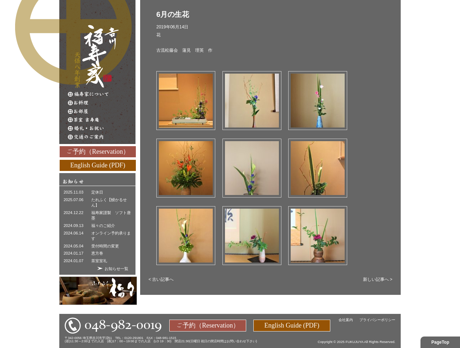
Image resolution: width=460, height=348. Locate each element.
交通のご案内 (101, 137)
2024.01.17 (73, 253)
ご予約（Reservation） (97, 151)
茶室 (101, 119)
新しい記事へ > (377, 279)
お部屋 (101, 111)
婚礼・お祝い (101, 128)
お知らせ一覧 (116, 268)
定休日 (97, 192)
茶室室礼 (99, 261)
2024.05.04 (73, 246)
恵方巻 (97, 253)
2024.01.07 (73, 261)
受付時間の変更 (105, 246)
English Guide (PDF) (97, 165)
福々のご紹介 (103, 225)
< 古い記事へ (161, 279)
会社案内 (346, 320)
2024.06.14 (73, 233)
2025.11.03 (73, 192)
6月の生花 (172, 14)
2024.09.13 (73, 225)
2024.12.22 (73, 212)
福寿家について (101, 94)
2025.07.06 (73, 200)
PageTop (440, 342)
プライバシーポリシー (377, 320)
